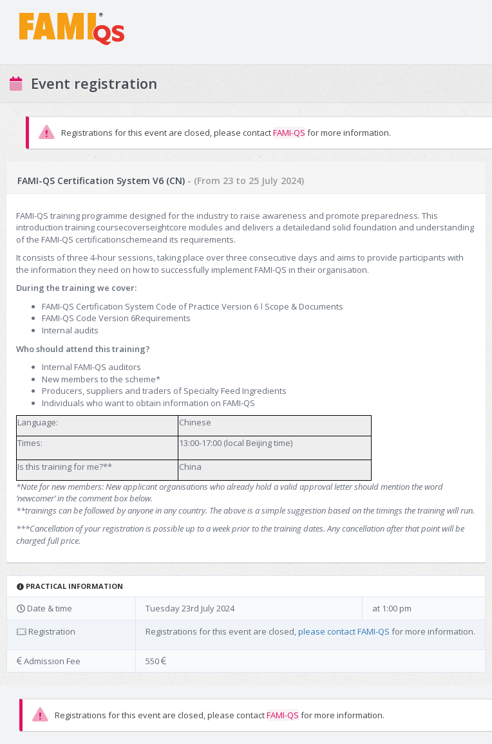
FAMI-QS (289, 132)
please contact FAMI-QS (344, 631)
